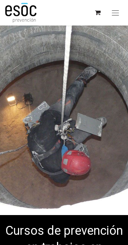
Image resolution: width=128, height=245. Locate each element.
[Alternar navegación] (115, 13)
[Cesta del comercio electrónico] (97, 12)
